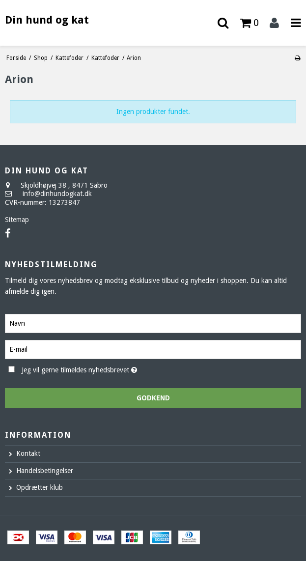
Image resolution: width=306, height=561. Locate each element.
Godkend (153, 398)
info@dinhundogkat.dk (57, 193)
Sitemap (17, 220)
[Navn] (153, 323)
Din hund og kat (47, 20)
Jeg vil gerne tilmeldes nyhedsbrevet (103, 368)
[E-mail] (153, 349)
